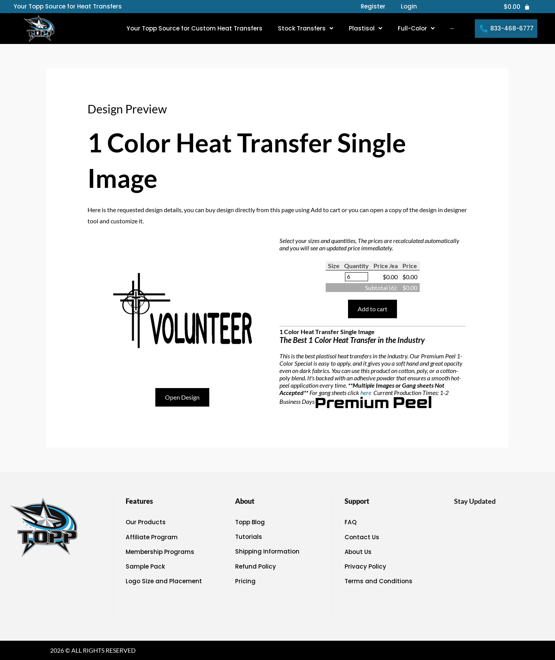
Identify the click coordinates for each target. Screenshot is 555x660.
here (366, 393)
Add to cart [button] (372, 309)
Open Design (182, 397)
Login (409, 6)
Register (373, 6)
